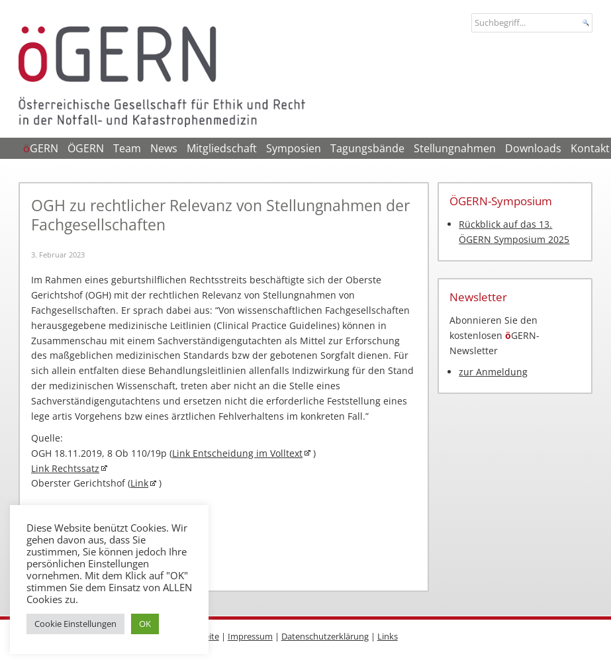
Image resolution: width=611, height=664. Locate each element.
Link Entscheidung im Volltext (237, 453)
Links (387, 636)
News (163, 148)
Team (127, 148)
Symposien (293, 148)
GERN (40, 148)
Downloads (533, 148)
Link (139, 483)
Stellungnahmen (455, 148)
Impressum (250, 636)
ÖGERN (86, 148)
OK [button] (145, 624)
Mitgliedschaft (222, 148)
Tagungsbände (367, 148)
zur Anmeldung (493, 371)
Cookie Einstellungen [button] (75, 624)
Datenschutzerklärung (325, 636)
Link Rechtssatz (65, 468)
